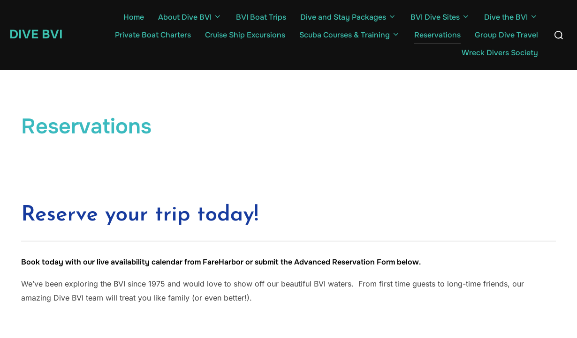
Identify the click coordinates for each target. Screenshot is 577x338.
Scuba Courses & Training (349, 35)
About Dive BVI (190, 17)
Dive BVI (36, 34)
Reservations (437, 35)
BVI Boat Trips (261, 17)
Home (133, 17)
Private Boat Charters (153, 35)
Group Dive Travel (506, 35)
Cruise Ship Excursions (245, 35)
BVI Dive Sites (440, 17)
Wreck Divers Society (500, 53)
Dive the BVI (511, 17)
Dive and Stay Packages (348, 17)
